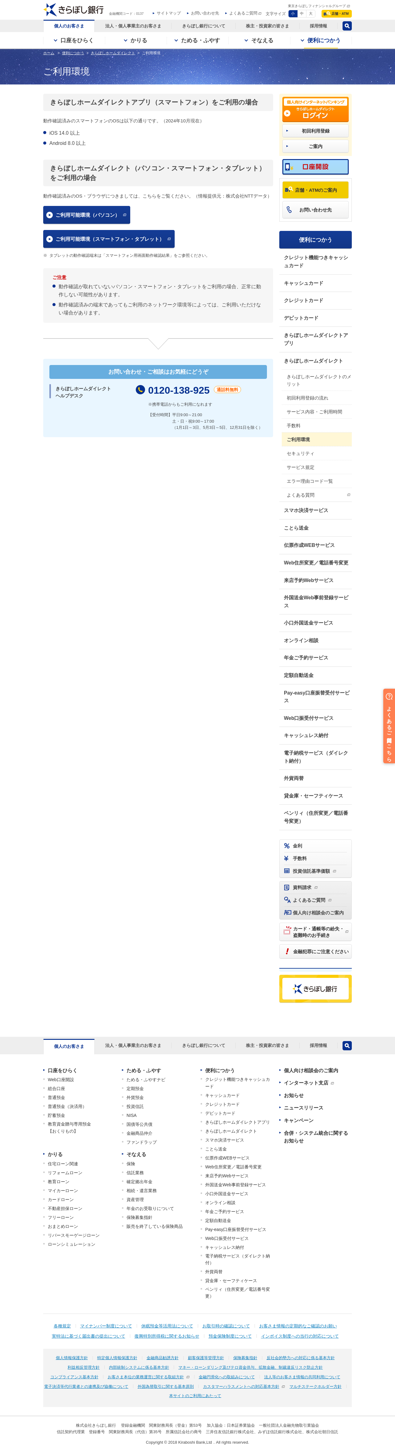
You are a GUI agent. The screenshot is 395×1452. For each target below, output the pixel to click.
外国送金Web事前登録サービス (316, 601)
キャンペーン (299, 1120)
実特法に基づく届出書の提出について (88, 1336)
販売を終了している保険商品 (155, 1226)
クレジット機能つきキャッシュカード (316, 261)
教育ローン (58, 1181)
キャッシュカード (303, 283)
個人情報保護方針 (72, 1358)
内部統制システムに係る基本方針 (139, 1367)
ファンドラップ (142, 1142)
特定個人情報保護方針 (117, 1358)
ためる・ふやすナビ (146, 1079)
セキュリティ (300, 453)
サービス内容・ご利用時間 (314, 411)
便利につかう (315, 240)
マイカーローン (63, 1190)
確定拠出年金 (139, 1181)
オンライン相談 (301, 640)
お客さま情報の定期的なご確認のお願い (298, 1325)
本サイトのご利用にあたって (195, 1395)
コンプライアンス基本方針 (74, 1377)
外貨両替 (294, 778)
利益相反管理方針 (84, 1367)
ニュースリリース (303, 1107)
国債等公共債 (139, 1124)
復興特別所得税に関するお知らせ (167, 1336)
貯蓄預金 (56, 1115)
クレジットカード (303, 300)
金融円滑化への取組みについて (227, 1377)
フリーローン (61, 1217)
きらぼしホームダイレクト (313, 360)
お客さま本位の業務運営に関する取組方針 (146, 1377)
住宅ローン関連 (63, 1163)
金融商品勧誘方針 (163, 1358)
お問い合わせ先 (205, 13)
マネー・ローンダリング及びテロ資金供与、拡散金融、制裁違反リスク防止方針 (250, 1367)
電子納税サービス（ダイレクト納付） (316, 757)
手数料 (294, 425)
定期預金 (135, 1088)
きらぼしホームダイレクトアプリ (316, 339)
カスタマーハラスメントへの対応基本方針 (241, 1386)
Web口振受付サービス (309, 718)
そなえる (136, 1154)
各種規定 (62, 1325)
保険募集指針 (139, 1217)
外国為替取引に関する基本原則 (166, 1386)
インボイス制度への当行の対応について (300, 1336)
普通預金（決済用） (67, 1106)
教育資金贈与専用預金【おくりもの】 (69, 1127)
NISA (132, 1115)
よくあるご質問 (243, 13)
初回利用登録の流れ (307, 397)
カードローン (61, 1199)
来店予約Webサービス (309, 580)
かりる (55, 1154)
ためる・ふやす (144, 1070)
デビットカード (301, 318)
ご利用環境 (298, 439)
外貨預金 (135, 1097)
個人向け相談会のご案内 (311, 1070)
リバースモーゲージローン (74, 1235)
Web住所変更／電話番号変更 (316, 562)
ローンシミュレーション (71, 1244)
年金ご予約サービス (306, 657)
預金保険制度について (230, 1336)
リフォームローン (65, 1172)
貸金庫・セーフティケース (313, 795)
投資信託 (135, 1106)
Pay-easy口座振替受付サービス (317, 696)
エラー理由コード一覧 (310, 481)
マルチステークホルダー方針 (315, 1386)
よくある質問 (300, 495)
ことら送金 (296, 528)
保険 (131, 1163)
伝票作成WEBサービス (309, 545)
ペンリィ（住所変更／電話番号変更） (316, 817)
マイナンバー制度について (106, 1325)
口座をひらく (62, 1070)
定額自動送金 (299, 675)
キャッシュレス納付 (306, 735)
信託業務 (135, 1172)
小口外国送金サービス (308, 623)
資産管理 (135, 1199)
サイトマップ (169, 13)
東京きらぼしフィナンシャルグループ (317, 6)
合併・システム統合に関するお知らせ (316, 1137)
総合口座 (56, 1088)
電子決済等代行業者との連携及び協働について (86, 1386)
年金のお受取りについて (150, 1208)
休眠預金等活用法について (167, 1325)
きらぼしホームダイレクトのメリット (319, 380)
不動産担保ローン (65, 1208)
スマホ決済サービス (306, 510)
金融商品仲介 (139, 1133)
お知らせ (294, 1095)
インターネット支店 (306, 1082)
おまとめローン (63, 1226)
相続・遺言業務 (142, 1190)
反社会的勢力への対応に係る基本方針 (301, 1358)
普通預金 (56, 1097)
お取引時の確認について (226, 1325)
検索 (347, 26)
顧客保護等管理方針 (206, 1358)
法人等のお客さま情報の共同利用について (302, 1377)
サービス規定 (300, 467)
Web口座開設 (61, 1079)
